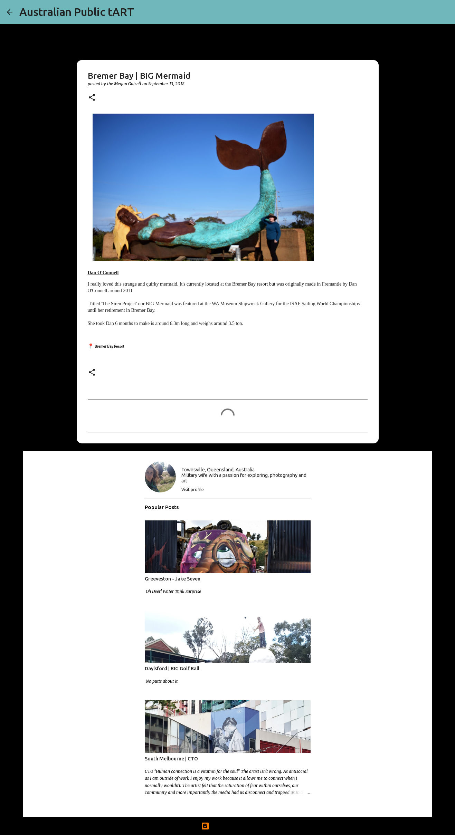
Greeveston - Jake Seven (172, 579)
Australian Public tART (76, 12)
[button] (92, 98)
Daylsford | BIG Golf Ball (172, 668)
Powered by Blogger (227, 826)
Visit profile (192, 489)
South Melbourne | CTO (171, 758)
